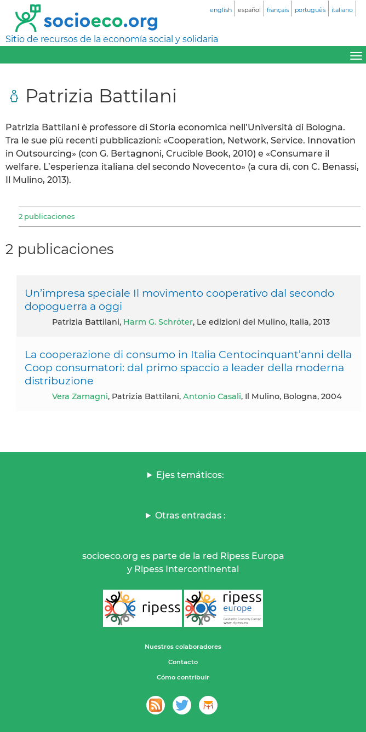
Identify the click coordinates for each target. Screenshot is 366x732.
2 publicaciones (47, 216)
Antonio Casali (212, 396)
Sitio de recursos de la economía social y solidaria (111, 39)
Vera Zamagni (80, 396)
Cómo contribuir (183, 677)
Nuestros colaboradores (183, 646)
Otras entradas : (190, 515)
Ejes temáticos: (190, 475)
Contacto (183, 662)
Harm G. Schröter (158, 322)
